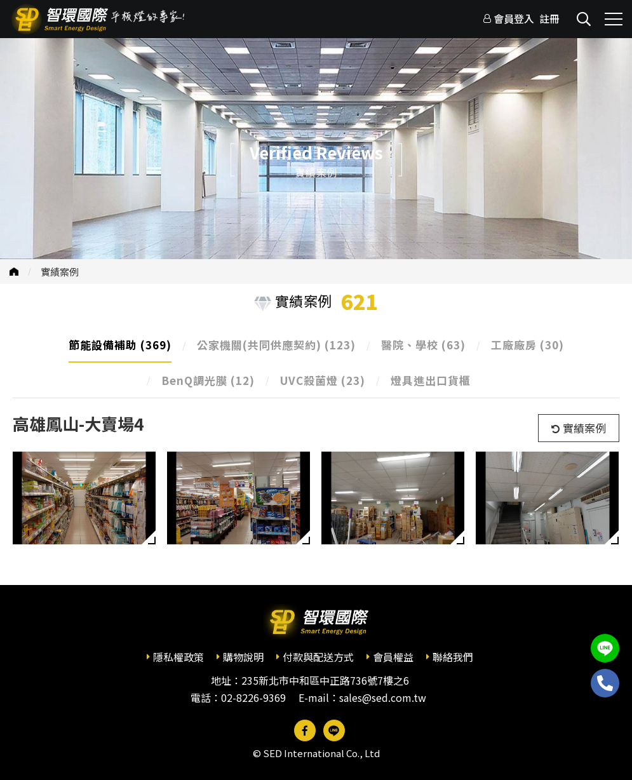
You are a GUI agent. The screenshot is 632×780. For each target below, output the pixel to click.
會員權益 (393, 656)
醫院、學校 (423, 345)
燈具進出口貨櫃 (431, 380)
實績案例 (60, 271)
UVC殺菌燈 (322, 380)
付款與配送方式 (318, 656)
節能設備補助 (120, 345)
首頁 (14, 271)
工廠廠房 (527, 345)
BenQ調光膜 (208, 380)
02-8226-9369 (253, 697)
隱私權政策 (178, 656)
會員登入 (514, 18)
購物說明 (243, 656)
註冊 (549, 18)
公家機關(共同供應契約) (276, 345)
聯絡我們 (453, 656)
